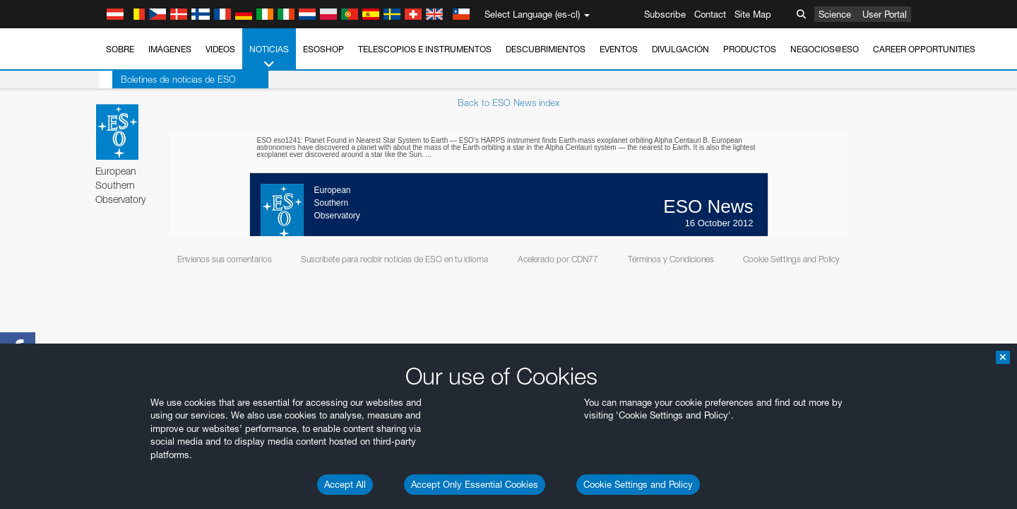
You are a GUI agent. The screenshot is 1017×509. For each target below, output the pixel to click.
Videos (220, 49)
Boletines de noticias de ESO (164, 79)
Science (835, 14)
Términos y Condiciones (671, 259)
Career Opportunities (924, 49)
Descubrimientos (545, 49)
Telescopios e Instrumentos (425, 49)
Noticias (269, 57)
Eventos (619, 49)
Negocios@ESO (824, 49)
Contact (710, 14)
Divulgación (680, 49)
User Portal (884, 14)
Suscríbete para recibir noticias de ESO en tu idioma (394, 259)
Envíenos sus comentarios (224, 259)
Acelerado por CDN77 (558, 259)
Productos (749, 49)
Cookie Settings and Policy (638, 484)
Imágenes (169, 49)
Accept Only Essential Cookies (474, 484)
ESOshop (323, 49)
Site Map (752, 14)
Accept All (345, 484)
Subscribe (665, 14)
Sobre (120, 49)
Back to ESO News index (508, 102)
